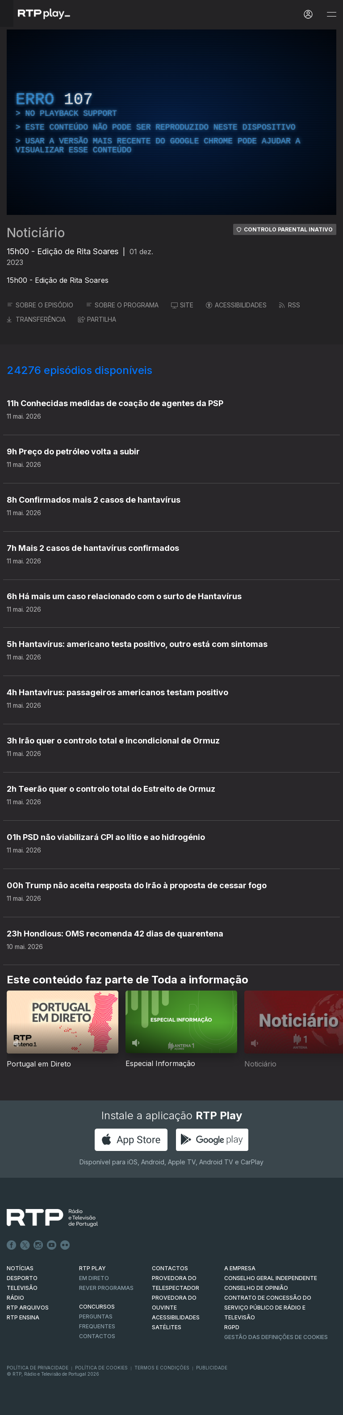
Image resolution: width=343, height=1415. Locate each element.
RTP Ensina (23, 1317)
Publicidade (211, 1367)
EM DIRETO (94, 1278)
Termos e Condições (161, 1367)
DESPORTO (22, 1278)
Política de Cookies (101, 1367)
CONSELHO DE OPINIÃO (256, 1288)
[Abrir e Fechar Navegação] (331, 14)
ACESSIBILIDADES (236, 305)
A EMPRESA (239, 1268)
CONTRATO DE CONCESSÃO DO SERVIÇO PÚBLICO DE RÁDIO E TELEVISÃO (267, 1307)
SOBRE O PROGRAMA (122, 305)
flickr (65, 1245)
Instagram (38, 1245)
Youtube (52, 1245)
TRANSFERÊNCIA (36, 319)
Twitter (25, 1245)
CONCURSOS (97, 1306)
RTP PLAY (92, 1268)
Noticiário (36, 232)
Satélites (166, 1327)
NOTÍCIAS (20, 1268)
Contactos (97, 1336)
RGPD (231, 1327)
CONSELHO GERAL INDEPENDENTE (270, 1278)
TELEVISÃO (22, 1288)
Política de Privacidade (37, 1367)
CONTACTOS (170, 1268)
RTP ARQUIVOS (28, 1307)
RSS (289, 305)
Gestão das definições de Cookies (276, 1337)
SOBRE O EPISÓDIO (40, 305)
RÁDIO (15, 1297)
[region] (171, 122)
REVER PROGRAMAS (106, 1288)
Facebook (12, 1245)
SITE (182, 305)
